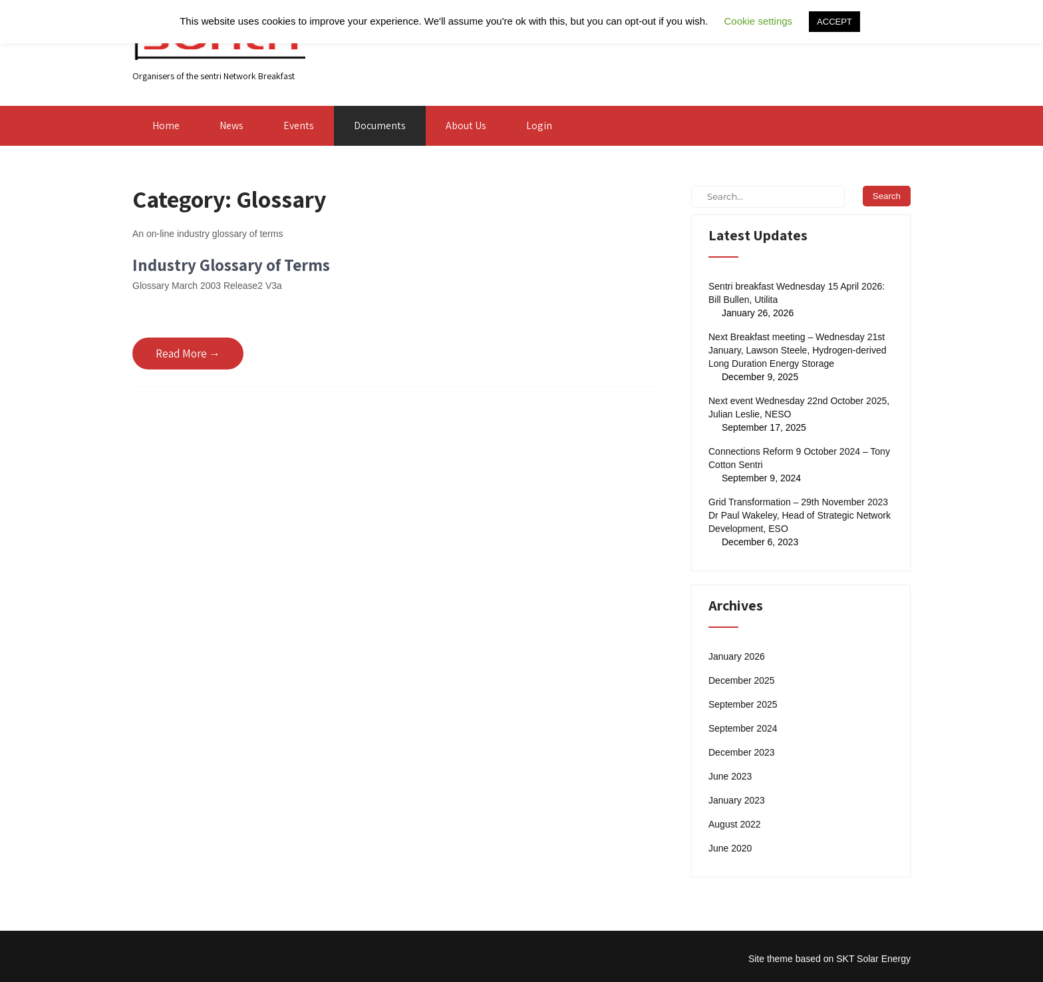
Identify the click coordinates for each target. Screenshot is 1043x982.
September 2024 (743, 728)
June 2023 (730, 776)
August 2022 (734, 824)
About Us (466, 125)
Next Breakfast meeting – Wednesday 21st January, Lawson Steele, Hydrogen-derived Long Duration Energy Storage (797, 350)
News (231, 125)
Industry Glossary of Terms (231, 265)
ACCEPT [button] (834, 22)
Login (539, 125)
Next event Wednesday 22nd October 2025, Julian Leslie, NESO (798, 407)
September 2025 (743, 704)
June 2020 (730, 848)
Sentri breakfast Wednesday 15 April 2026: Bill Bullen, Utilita (796, 293)
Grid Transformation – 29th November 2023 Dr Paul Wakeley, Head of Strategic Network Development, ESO (799, 515)
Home (166, 125)
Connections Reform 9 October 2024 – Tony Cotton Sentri (799, 458)
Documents (380, 125)
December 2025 (741, 680)
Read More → (188, 353)
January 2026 (736, 656)
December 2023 (741, 752)
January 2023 (736, 800)
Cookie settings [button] (758, 21)
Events (298, 125)
